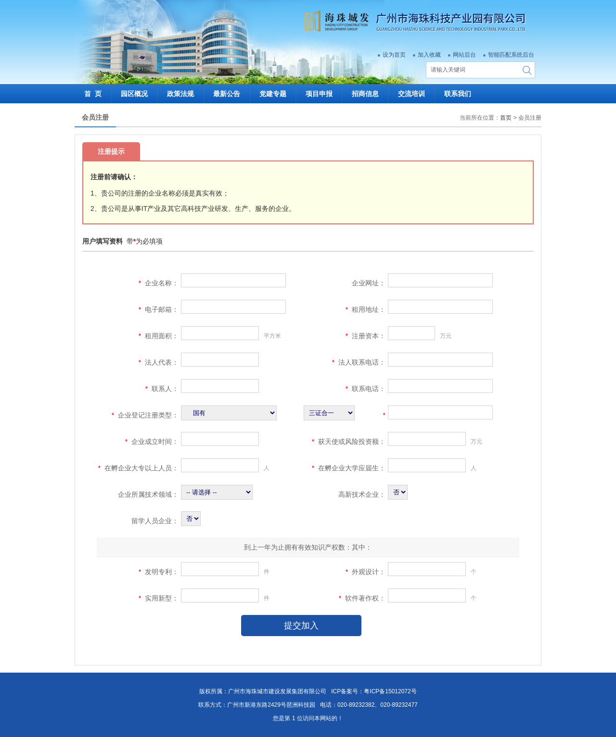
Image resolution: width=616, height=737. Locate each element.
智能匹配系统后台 (511, 54)
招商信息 (370, 93)
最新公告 (231, 93)
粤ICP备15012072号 (390, 691)
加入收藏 (429, 54)
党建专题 (277, 93)
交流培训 (416, 93)
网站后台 (464, 54)
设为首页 (394, 54)
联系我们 (457, 94)
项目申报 (324, 93)
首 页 (97, 93)
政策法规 (185, 93)
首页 (506, 117)
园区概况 (139, 93)
